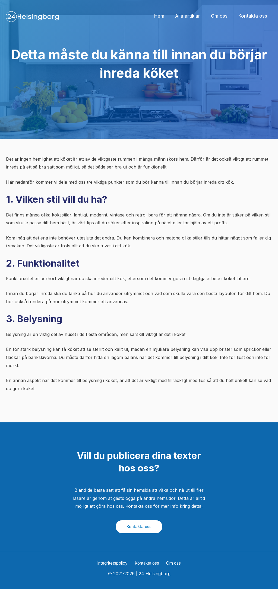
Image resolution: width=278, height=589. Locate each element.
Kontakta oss (139, 526)
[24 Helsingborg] (32, 15)
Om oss (173, 563)
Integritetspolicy (113, 563)
